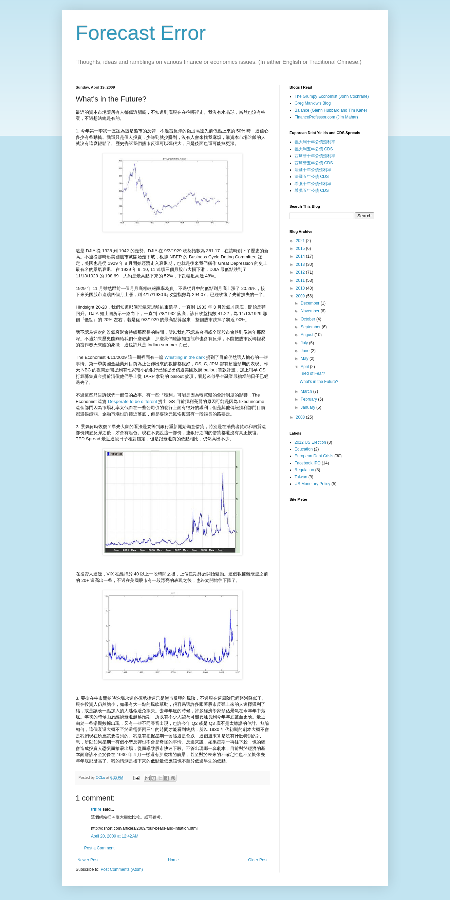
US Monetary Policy (312, 483)
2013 (301, 264)
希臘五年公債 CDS (312, 190)
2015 (301, 248)
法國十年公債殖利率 (313, 169)
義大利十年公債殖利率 (315, 142)
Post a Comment (99, 848)
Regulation (304, 469)
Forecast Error (141, 32)
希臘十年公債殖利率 (313, 183)
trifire (96, 809)
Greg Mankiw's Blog (313, 103)
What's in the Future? (319, 381)
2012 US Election (310, 442)
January (308, 407)
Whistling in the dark (185, 357)
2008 (301, 417)
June (306, 350)
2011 (301, 280)
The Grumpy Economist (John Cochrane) (332, 96)
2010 (301, 288)
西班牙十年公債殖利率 (315, 155)
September (311, 327)
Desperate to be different (132, 401)
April (305, 366)
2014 (301, 256)
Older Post (257, 860)
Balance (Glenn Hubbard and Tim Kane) (331, 110)
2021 (301, 240)
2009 (301, 296)
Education (304, 449)
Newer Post (87, 860)
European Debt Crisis (314, 456)
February (309, 399)
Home (173, 860)
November (311, 311)
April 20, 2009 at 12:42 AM (114, 836)
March (307, 391)
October (308, 319)
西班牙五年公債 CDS (314, 163)
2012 (301, 272)
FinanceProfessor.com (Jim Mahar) (326, 117)
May (305, 358)
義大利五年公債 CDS (314, 149)
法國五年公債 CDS (312, 176)
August (308, 334)
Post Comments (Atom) (121, 869)
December (311, 303)
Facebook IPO (308, 463)
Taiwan (301, 477)
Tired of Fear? (312, 373)
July (305, 343)
